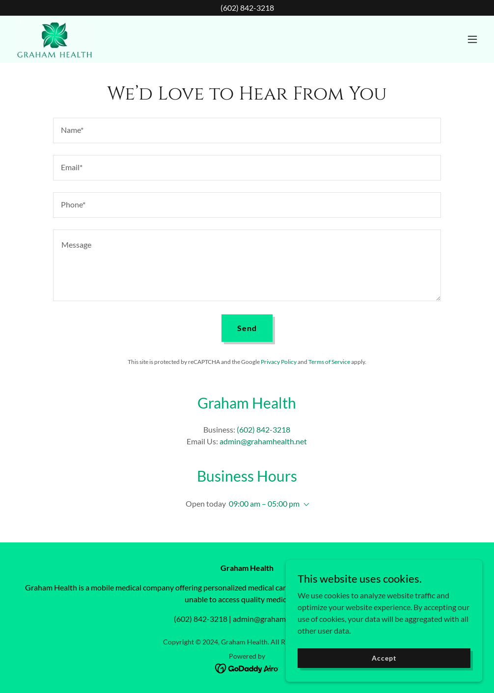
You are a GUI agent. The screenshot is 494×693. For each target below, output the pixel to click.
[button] (472, 39)
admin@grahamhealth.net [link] (263, 441)
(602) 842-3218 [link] (263, 429)
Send (247, 328)
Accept (384, 658)
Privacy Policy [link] (279, 361)
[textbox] (247, 130)
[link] (54, 39)
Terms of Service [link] (329, 361)
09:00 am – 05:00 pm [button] (264, 503)
